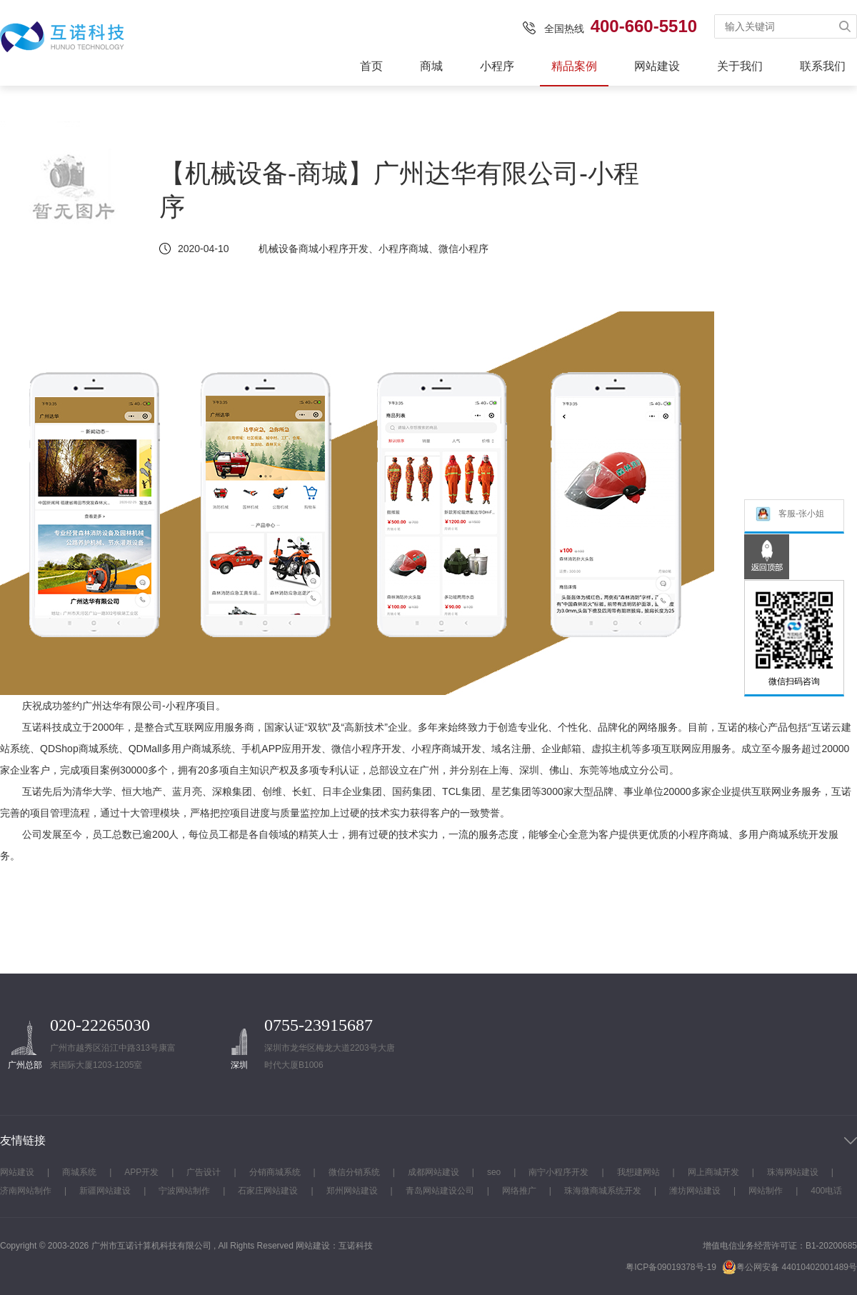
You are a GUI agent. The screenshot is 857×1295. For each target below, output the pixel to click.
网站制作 (765, 1191)
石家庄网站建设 (268, 1191)
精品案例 (574, 66)
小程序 (497, 66)
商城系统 (79, 1172)
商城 (431, 66)
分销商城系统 (275, 1172)
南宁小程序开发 (558, 1172)
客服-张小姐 (789, 515)
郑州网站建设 (352, 1191)
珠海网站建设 (792, 1172)
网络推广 (519, 1191)
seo (494, 1172)
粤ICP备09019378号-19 (671, 1267)
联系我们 (823, 66)
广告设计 (203, 1172)
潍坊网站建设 (695, 1191)
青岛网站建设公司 (440, 1191)
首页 (371, 66)
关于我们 (740, 66)
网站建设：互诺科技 (334, 1246)
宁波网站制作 (184, 1191)
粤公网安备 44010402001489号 (789, 1267)
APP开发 (141, 1172)
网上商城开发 (713, 1172)
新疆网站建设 (105, 1191)
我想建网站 (638, 1172)
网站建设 (657, 66)
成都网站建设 (433, 1172)
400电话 (826, 1191)
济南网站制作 (25, 1191)
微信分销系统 (354, 1172)
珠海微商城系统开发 (602, 1191)
